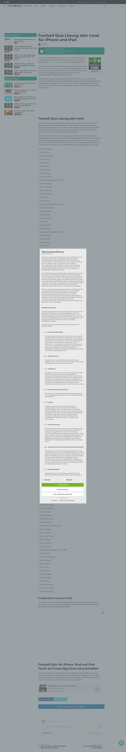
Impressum (54, 500)
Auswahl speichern (63, 489)
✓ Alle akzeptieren (62, 484)
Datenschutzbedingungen (67, 500)
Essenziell (46, 480)
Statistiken (68, 480)
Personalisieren (62, 498)
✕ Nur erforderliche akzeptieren (62, 494)
